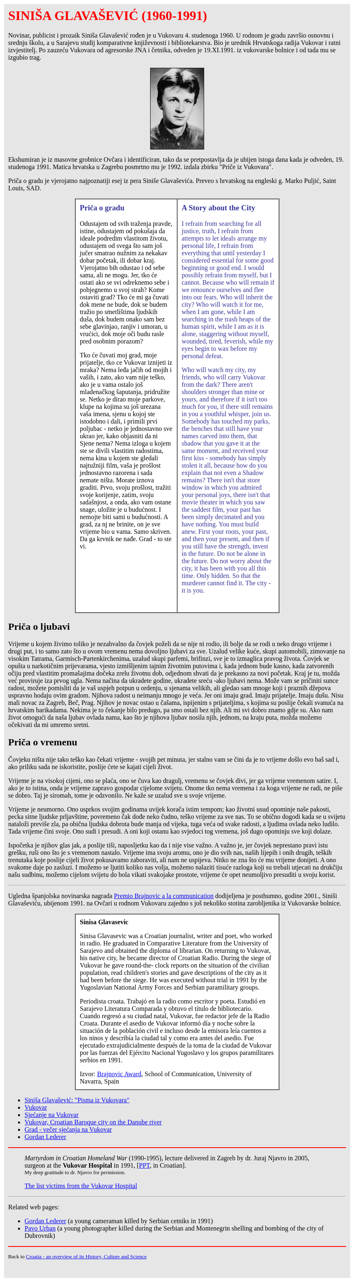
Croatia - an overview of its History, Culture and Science (86, 1256)
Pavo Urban (40, 1228)
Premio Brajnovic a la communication (164, 895)
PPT (144, 1165)
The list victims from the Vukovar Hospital (81, 1185)
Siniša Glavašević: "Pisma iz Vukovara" (77, 1100)
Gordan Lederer (45, 1136)
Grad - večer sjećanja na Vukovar (68, 1129)
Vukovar (36, 1107)
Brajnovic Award (119, 1073)
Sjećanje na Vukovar (52, 1114)
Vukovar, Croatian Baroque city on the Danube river (93, 1122)
